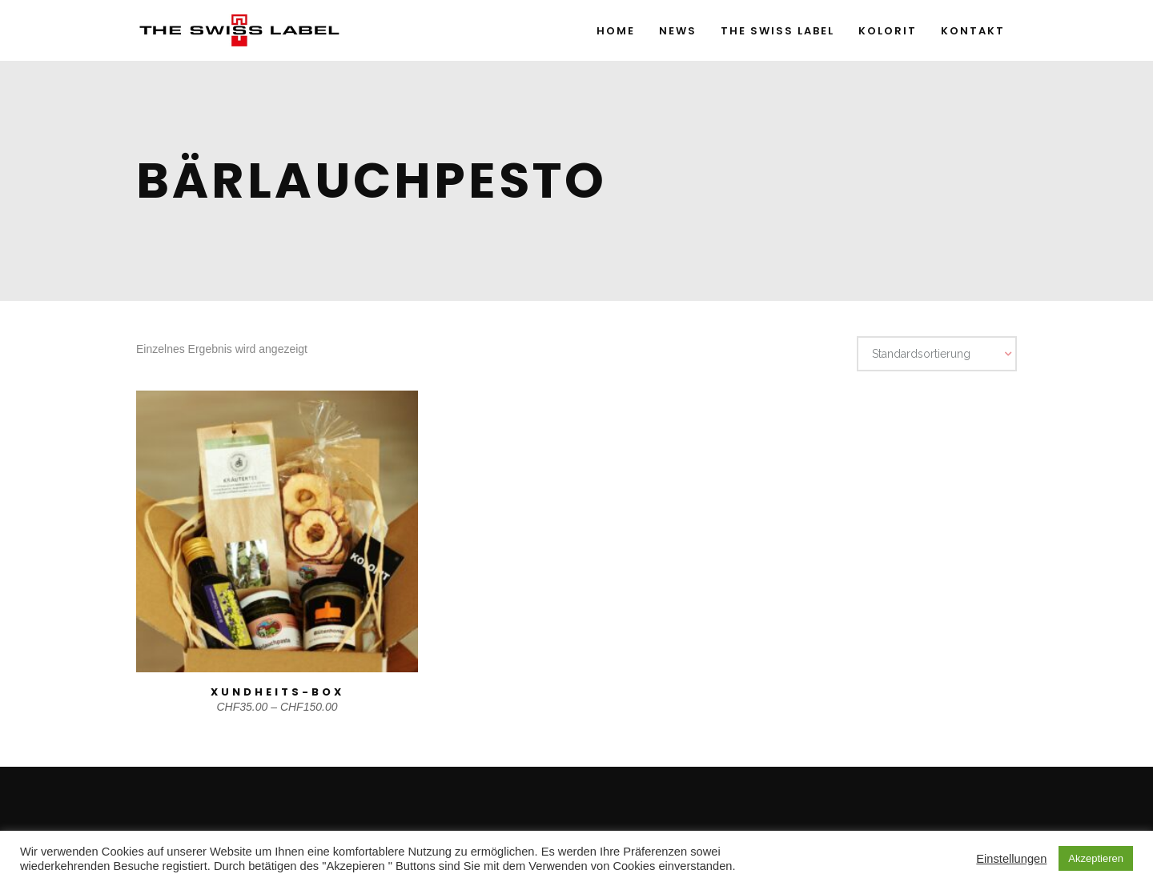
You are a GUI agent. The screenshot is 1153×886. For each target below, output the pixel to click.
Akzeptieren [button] (1095, 858)
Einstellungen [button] (1011, 858)
